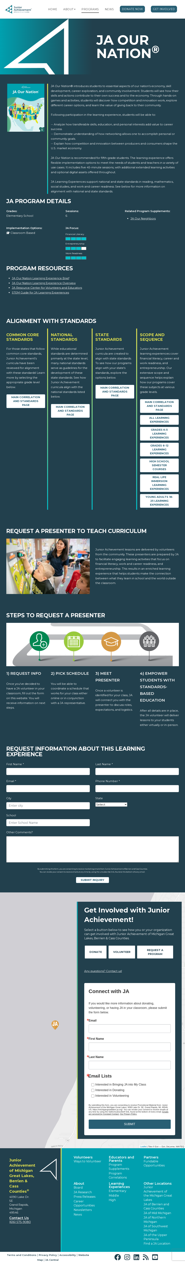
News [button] (78, 1214)
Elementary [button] (117, 1191)
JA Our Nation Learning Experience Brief (40, 278)
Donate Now (132, 9)
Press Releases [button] (84, 1196)
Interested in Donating (110, 1090)
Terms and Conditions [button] (21, 1255)
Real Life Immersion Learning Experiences (159, 483)
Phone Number (107, 781)
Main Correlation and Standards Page (25, 401)
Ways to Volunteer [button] (87, 1161)
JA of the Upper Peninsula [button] (155, 1237)
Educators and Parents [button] (121, 1159)
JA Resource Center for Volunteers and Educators (47, 287)
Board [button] (78, 1187)
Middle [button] (114, 1195)
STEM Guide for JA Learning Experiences (40, 292)
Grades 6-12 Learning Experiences (159, 449)
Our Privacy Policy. (128, 1114)
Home (52, 9)
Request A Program (155, 952)
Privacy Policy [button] (48, 1255)
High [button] (112, 1200)
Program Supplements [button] (119, 1167)
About (68, 9)
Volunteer (121, 952)
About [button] (79, 1183)
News (109, 9)
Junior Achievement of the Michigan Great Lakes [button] (158, 1193)
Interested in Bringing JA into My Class (120, 1084)
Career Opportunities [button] (84, 1203)
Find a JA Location (157, 1243)
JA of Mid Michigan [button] (157, 1213)
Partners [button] (151, 1157)
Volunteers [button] (83, 1157)
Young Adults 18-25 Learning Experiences (159, 500)
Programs (90, 9)
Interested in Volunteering (112, 1095)
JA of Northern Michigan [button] (155, 1219)
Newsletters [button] (83, 1210)
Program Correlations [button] (118, 1175)
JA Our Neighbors (143, 218)
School (11, 815)
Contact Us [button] (19, 1218)
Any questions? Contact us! (103, 971)
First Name (15, 764)
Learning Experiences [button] (119, 1185)
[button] (75, 9)
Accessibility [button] (67, 1255)
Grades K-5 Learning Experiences (159, 433)
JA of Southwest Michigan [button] (156, 1228)
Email (11, 781)
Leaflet (143, 1146)
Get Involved (164, 9)
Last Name (104, 764)
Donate (95, 952)
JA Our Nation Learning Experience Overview (44, 283)
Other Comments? (19, 832)
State (99, 798)
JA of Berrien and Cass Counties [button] (156, 1206)
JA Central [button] (52, 1259)
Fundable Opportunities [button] (154, 1163)
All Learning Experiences (159, 419)
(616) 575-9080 (20, 1222)
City (8, 798)
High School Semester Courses (159, 465)
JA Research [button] (83, 1192)
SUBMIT (129, 1124)
